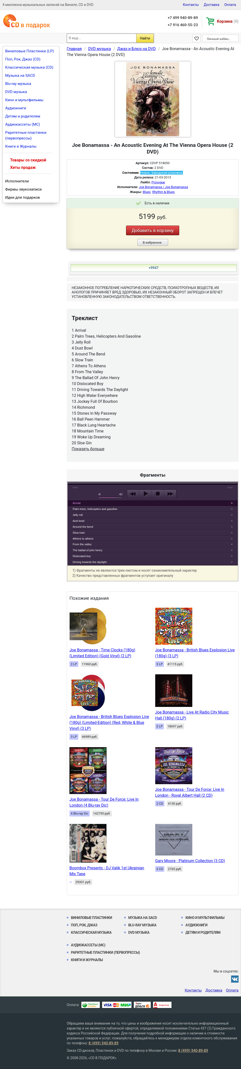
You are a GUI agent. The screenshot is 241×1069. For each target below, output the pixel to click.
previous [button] (133, 494)
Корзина (228, 21)
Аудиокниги (15, 108)
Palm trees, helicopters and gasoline (95, 508)
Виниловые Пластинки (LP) (29, 51)
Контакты (191, 5)
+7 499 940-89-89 (183, 18)
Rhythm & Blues (163, 192)
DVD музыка (16, 92)
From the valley (82, 544)
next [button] (170, 494)
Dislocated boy (82, 556)
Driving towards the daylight (90, 562)
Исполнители (17, 181)
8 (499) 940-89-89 (103, 1043)
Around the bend (83, 526)
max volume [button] (121, 494)
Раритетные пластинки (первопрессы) (25, 135)
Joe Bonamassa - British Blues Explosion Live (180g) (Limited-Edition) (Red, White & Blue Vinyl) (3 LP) (109, 722)
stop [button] (158, 494)
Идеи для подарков (22, 197)
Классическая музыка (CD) (29, 67)
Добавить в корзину (152, 230)
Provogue (158, 182)
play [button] (153, 448)
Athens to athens (83, 538)
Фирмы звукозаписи (23, 189)
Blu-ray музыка (18, 83)
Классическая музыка (91, 932)
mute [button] (100, 494)
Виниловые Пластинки (91, 918)
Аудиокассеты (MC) (22, 124)
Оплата (230, 5)
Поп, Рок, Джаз (84, 925)
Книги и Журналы (21, 146)
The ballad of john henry (87, 550)
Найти (145, 38)
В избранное (152, 242)
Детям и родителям (22, 116)
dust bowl (78, 520)
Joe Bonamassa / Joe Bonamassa (163, 187)
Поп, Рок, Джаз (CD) (23, 59)
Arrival (77, 503)
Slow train (79, 532)
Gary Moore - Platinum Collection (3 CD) (190, 860)
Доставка (211, 5)
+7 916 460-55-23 (183, 25)
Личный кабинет (219, 39)
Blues (147, 192)
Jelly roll (78, 514)
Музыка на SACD (20, 75)
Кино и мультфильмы (24, 100)
